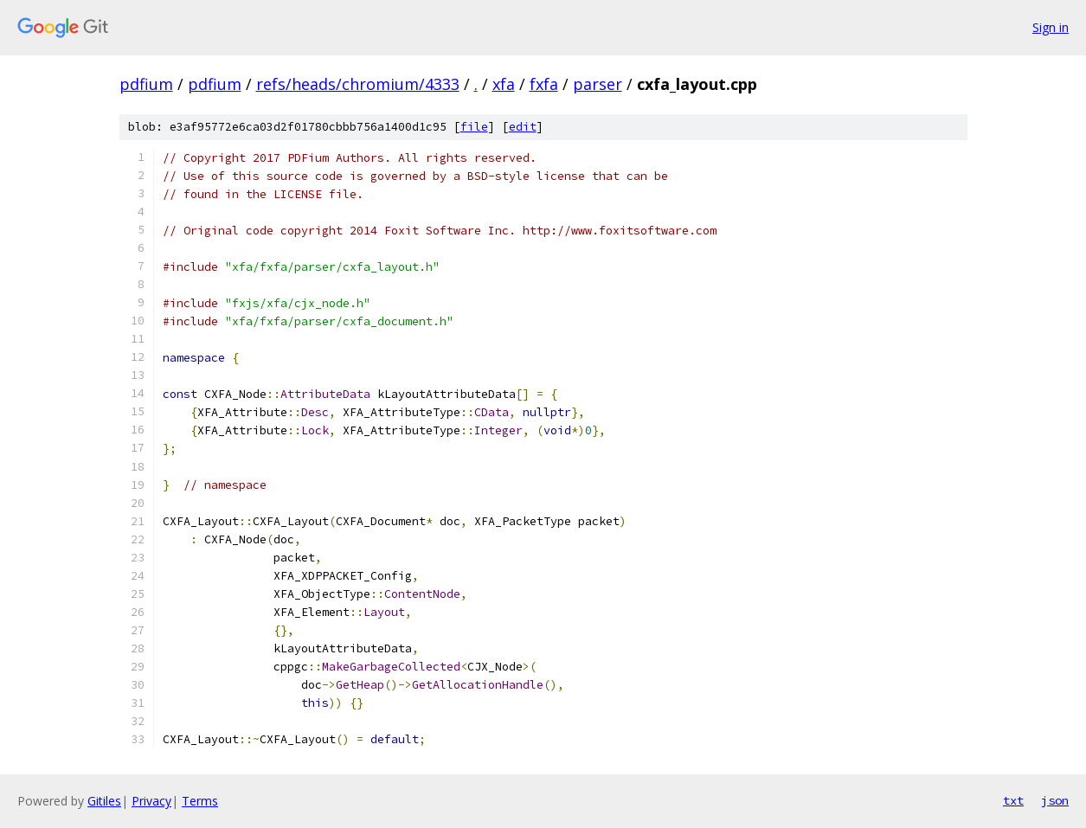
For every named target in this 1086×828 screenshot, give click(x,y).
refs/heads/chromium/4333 (357, 84)
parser (597, 84)
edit (523, 126)
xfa (503, 84)
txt (1013, 800)
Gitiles (104, 801)
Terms (200, 801)
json (1055, 800)
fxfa (544, 84)
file (474, 126)
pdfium (146, 84)
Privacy (151, 801)
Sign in (1050, 27)
